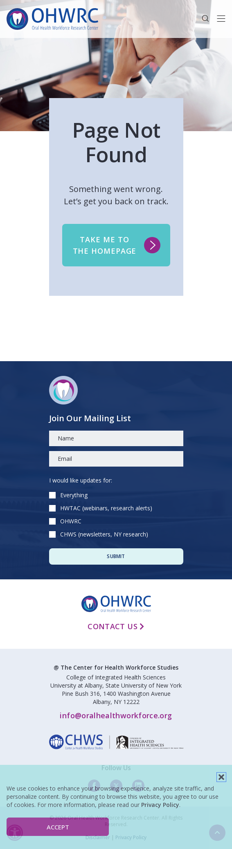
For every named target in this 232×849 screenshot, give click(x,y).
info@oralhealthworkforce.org (116, 715)
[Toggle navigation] (221, 19)
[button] (221, 777)
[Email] (116, 459)
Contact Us (116, 626)
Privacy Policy (160, 805)
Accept (58, 827)
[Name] (116, 438)
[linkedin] (116, 742)
